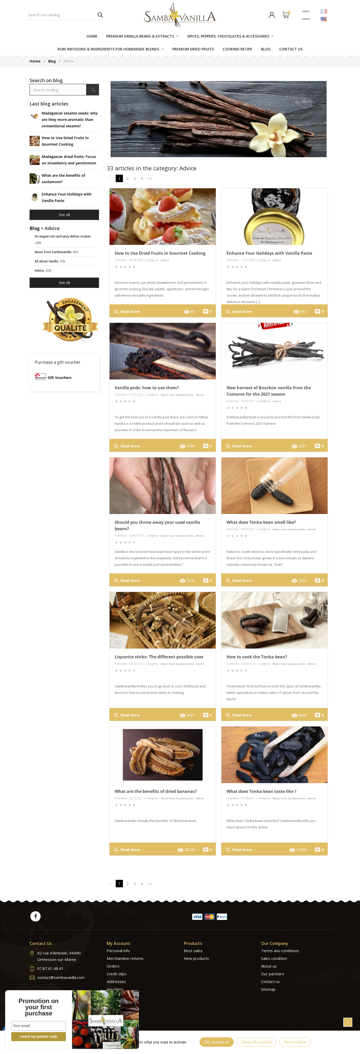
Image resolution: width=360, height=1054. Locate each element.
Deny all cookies (256, 1042)
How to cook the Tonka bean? (257, 657)
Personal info (118, 950)
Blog (35, 228)
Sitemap (268, 989)
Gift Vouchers (59, 377)
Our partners (272, 973)
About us (269, 966)
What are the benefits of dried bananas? (156, 791)
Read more (126, 312)
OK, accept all (216, 1042)
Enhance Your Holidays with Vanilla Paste (269, 253)
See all (64, 214)
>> (150, 178)
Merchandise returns (125, 958)
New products (196, 958)
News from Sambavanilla (177, 394)
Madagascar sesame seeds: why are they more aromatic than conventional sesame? (70, 119)
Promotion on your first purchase (39, 1007)
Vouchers (115, 989)
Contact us (270, 981)
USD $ (306, 19)
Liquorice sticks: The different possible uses (159, 657)
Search (100, 15)
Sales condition (274, 958)
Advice (165, 260)
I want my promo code (39, 1036)
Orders (113, 966)
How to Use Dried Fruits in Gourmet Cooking (160, 253)
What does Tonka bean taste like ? (261, 791)
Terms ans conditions (280, 950)
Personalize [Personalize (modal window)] (295, 1042)
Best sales (193, 950)
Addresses (116, 981)
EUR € (306, 11)
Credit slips (117, 973)
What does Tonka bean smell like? (261, 522)
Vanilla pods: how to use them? (147, 388)
